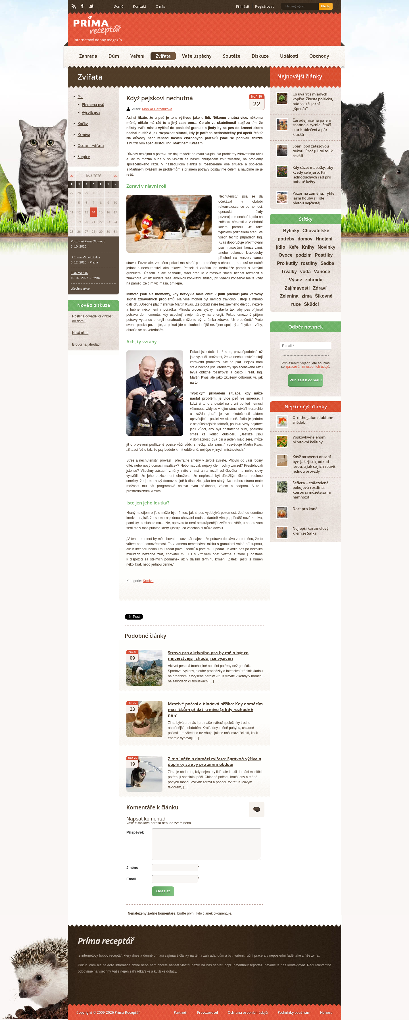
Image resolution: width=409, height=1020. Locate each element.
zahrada (313, 279)
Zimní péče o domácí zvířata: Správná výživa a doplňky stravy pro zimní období (214, 761)
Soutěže (231, 56)
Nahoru (326, 1012)
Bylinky (291, 230)
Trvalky (289, 271)
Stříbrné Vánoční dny (85, 257)
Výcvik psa (91, 112)
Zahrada (88, 56)
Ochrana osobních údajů (248, 1012)
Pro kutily (287, 263)
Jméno (132, 867)
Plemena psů (93, 104)
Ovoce (286, 255)
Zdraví (320, 288)
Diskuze (260, 56)
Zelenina (289, 296)
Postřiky (324, 255)
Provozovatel (207, 1012)
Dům (113, 56)
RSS (74, 6)
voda (305, 271)
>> (115, 176)
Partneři (180, 1012)
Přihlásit (242, 6)
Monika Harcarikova (157, 109)
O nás (160, 6)
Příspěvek (135, 832)
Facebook (82, 6)
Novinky (326, 247)
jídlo (280, 247)
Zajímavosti (297, 288)
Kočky (83, 123)
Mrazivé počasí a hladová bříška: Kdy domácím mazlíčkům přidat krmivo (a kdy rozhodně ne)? (215, 709)
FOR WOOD (79, 273)
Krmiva (148, 581)
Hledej (325, 6)
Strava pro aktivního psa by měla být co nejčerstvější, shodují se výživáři (208, 655)
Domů (119, 6)
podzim (304, 255)
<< (71, 176)
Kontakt (139, 6)
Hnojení (324, 238)
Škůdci (311, 304)
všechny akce (80, 288)
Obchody (319, 56)
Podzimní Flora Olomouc (88, 241)
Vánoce (322, 271)
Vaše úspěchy (197, 56)
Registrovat (264, 6)
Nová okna (80, 333)
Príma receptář (97, 25)
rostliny (309, 263)
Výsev (295, 279)
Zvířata (163, 56)
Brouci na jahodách (86, 344)
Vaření (137, 56)
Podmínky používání (294, 1012)
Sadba (327, 263)
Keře (294, 247)
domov (305, 238)
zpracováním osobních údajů (307, 367)
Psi (80, 96)
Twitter (92, 6)
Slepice (84, 156)
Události (289, 56)
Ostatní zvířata (91, 145)
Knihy (308, 247)
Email (131, 879)
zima (307, 296)
